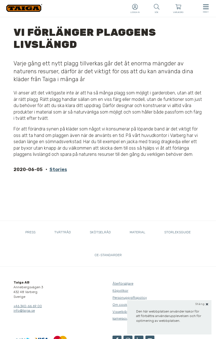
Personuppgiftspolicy (129, 298)
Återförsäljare (122, 283)
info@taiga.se (24, 311)
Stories (58, 169)
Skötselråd (100, 232)
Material (137, 232)
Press (30, 232)
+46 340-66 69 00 (28, 306)
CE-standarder (108, 255)
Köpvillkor (120, 291)
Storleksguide (177, 232)
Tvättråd (62, 232)
